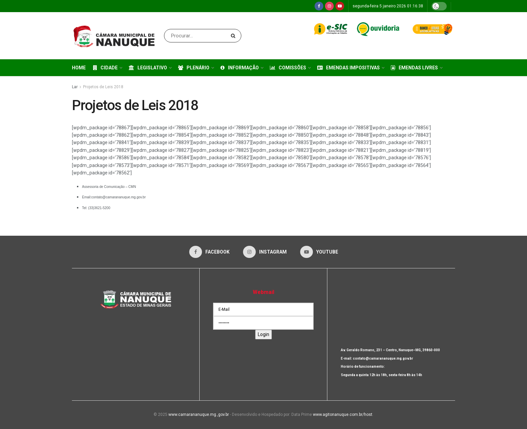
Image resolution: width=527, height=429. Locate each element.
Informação (239, 67)
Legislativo (148, 67)
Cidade (105, 67)
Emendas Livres (414, 67)
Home (79, 67)
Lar (75, 87)
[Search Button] (234, 35)
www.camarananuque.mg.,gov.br (198, 414)
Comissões (288, 67)
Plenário (193, 67)
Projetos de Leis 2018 (103, 87)
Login (263, 334)
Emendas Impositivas (348, 67)
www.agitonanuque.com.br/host (342, 414)
